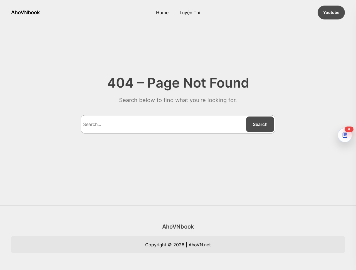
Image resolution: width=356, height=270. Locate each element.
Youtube (331, 12)
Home (162, 12)
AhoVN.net (200, 244)
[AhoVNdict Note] (345, 135)
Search (260, 124)
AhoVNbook (25, 12)
